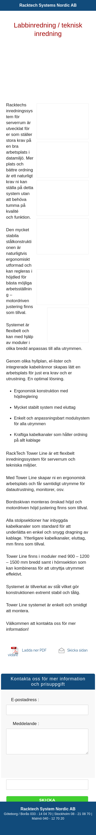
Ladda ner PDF (34, 650)
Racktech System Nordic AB (48, 809)
